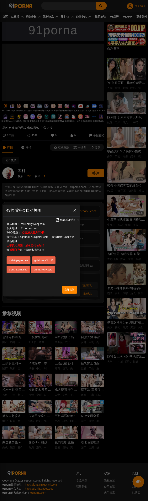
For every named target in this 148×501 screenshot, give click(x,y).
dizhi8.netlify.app (43, 269)
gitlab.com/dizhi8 (43, 260)
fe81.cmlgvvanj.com (33, 224)
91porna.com (29, 228)
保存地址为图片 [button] (67, 219)
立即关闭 (70, 289)
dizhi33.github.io (18, 269)
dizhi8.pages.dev (18, 260)
